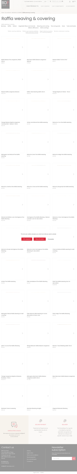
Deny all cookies (40, 239)
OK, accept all (26, 239)
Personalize (51, 239)
